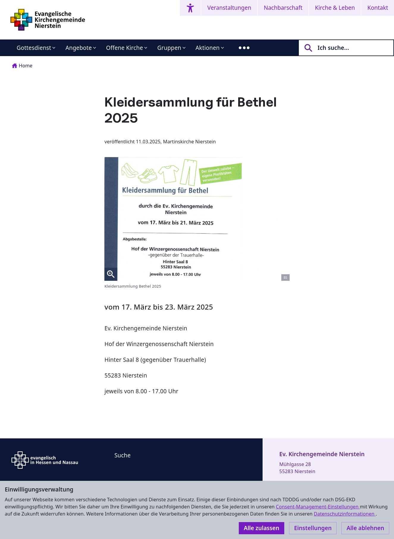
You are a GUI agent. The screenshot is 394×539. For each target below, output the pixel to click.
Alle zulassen (261, 528)
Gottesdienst (34, 48)
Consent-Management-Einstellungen (318, 506)
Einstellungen (313, 528)
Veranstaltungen (229, 8)
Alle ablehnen (365, 528)
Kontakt (377, 8)
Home (22, 65)
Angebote (78, 48)
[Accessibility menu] (190, 8)
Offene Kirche (124, 48)
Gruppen (169, 48)
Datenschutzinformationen (345, 514)
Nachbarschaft (283, 8)
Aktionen (208, 48)
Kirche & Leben (335, 8)
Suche (122, 455)
